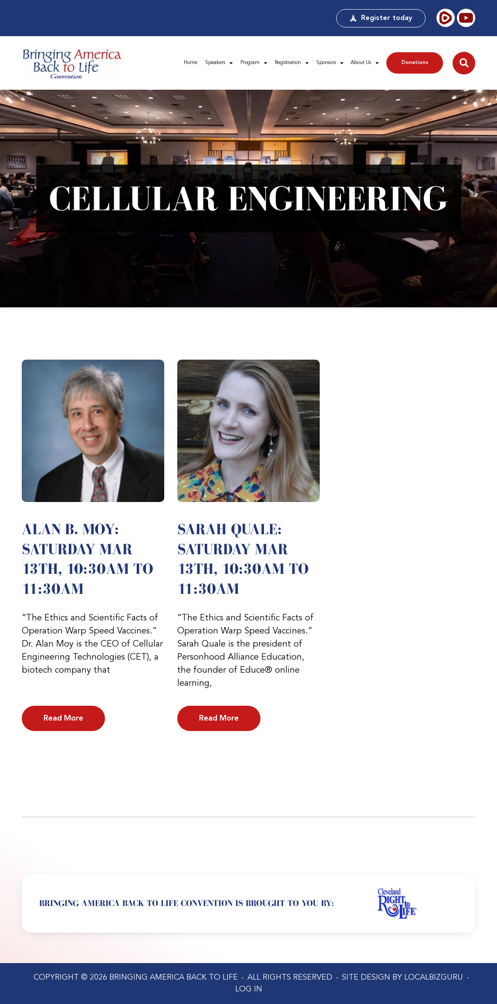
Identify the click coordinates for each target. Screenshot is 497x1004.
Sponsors (329, 63)
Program (253, 63)
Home (190, 62)
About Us (365, 63)
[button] (464, 63)
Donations (415, 62)
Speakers (219, 63)
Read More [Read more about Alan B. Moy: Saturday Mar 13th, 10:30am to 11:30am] (63, 718)
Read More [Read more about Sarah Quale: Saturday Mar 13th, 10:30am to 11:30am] (219, 718)
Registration (291, 63)
